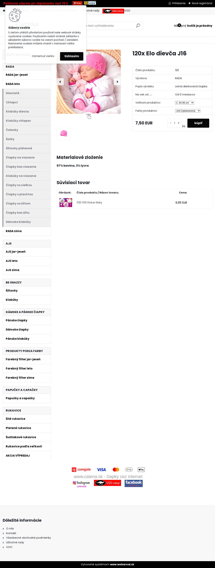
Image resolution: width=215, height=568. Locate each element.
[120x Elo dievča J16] (89, 82)
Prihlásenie (179, 3)
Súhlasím (71, 56)
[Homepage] (4, 10)
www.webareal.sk (122, 564)
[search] (138, 26)
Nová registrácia (202, 3)
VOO (116, 11)
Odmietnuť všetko (43, 56)
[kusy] (174, 123)
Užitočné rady (90, 10)
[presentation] (60, 81)
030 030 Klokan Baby (89, 202)
